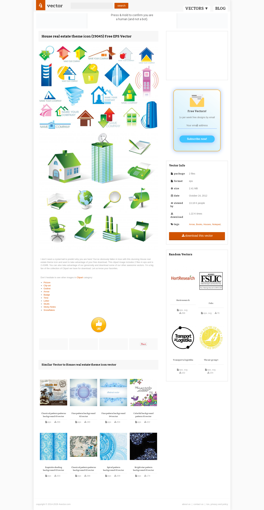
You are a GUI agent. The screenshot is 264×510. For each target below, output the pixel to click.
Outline (47, 288)
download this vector (197, 235)
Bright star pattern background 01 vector (143, 469)
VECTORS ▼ (196, 8)
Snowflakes (49, 310)
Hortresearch (183, 300)
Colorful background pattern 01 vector (143, 415)
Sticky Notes (50, 307)
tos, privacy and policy (217, 504)
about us (186, 504)
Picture (47, 282)
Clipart (80, 277)
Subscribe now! (197, 139)
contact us (198, 504)
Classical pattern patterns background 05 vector (53, 415)
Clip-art (47, 285)
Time (46, 298)
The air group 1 (211, 360)
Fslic (211, 303)
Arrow (46, 291)
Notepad (216, 224)
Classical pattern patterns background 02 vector (83, 469)
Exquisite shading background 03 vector (53, 469)
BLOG (220, 8)
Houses (207, 224)
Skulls (47, 304)
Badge (47, 294)
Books (199, 224)
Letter (46, 301)
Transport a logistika (183, 360)
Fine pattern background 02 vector (83, 415)
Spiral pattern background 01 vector (113, 469)
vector (55, 6)
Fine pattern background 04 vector (113, 415)
